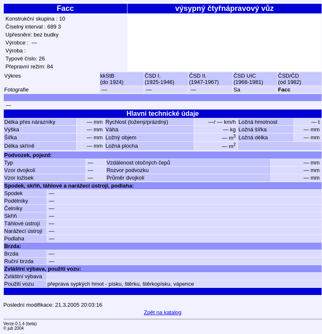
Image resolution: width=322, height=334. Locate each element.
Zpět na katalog (163, 312)
